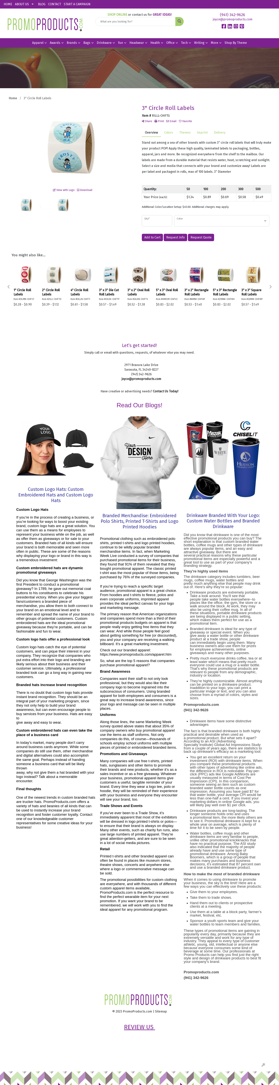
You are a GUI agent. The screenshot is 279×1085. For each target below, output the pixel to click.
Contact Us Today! (165, 391)
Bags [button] (86, 43)
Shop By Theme (236, 43)
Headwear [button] (136, 43)
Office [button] (170, 43)
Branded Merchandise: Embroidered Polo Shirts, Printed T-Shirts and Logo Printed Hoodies (139, 521)
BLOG (41, 4)
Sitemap (161, 1011)
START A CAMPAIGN (77, 4)
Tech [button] (184, 43)
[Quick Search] (135, 21)
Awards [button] (55, 43)
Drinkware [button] (104, 43)
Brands (72, 43)
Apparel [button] (37, 43)
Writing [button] (199, 43)
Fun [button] (120, 43)
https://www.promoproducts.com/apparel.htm (135, 654)
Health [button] (155, 43)
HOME (8, 4)
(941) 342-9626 (232, 14)
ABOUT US (22, 4)
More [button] (214, 43)
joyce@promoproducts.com (232, 19)
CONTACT (54, 4)
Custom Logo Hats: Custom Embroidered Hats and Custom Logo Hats (55, 495)
